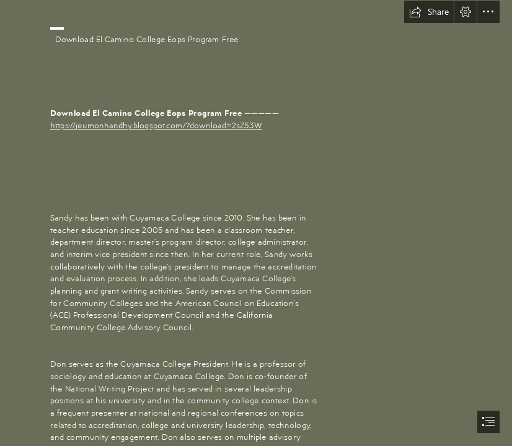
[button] (429, 12)
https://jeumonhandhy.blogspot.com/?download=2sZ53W (156, 125)
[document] (256, 223)
